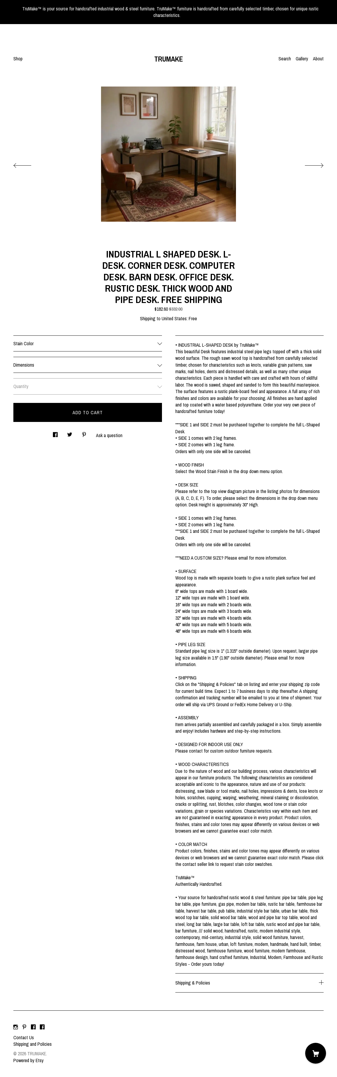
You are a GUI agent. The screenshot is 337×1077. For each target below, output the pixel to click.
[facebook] (33, 1027)
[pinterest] (24, 1027)
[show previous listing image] (28, 164)
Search (284, 58)
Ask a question (109, 435)
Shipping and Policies (32, 1044)
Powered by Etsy (28, 1060)
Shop (18, 58)
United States (174, 318)
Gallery (302, 58)
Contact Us (23, 1037)
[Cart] (315, 1053)
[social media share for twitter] (69, 433)
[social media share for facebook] (55, 433)
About (318, 58)
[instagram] (15, 1027)
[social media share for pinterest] (84, 433)
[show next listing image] (309, 164)
